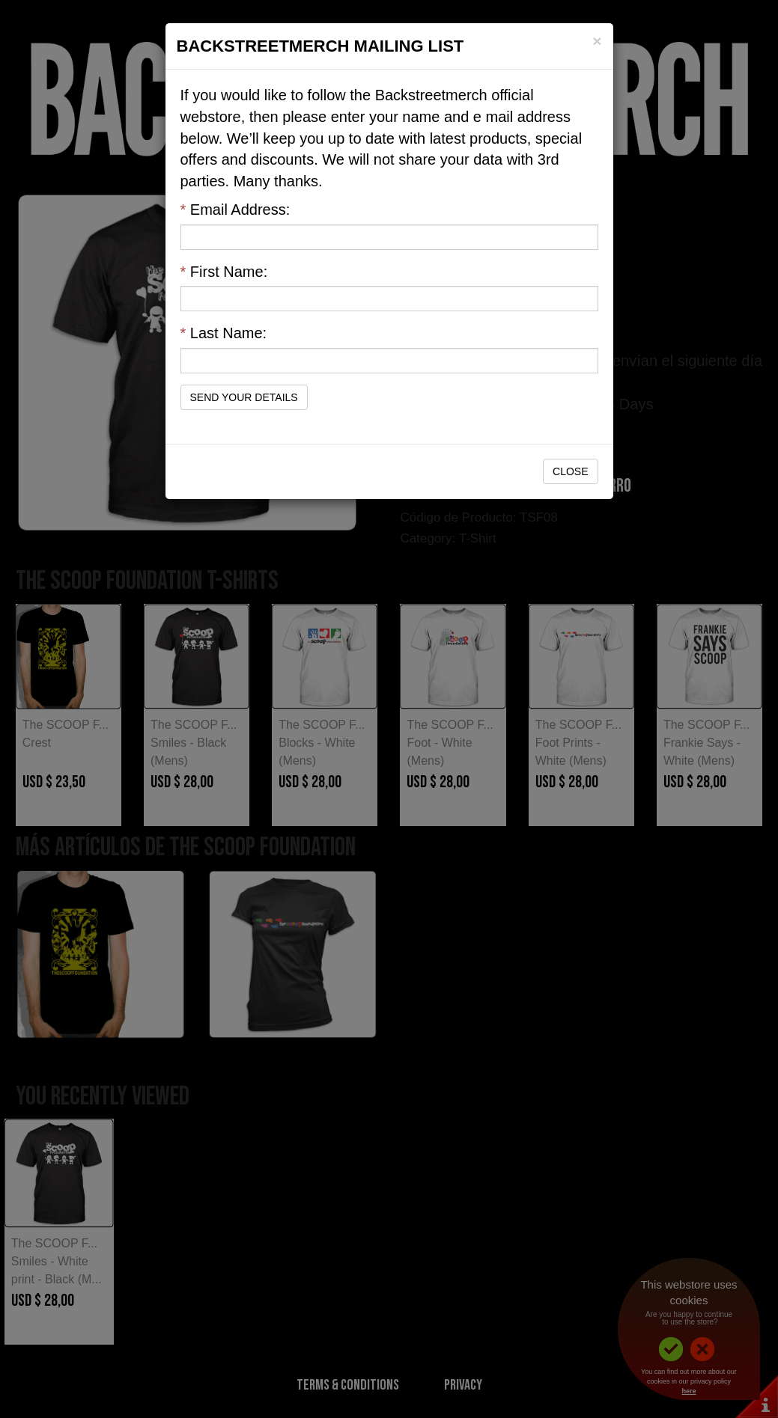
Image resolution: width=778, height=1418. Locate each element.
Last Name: (223, 333)
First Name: (224, 271)
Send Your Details (244, 397)
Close (570, 471)
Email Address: (235, 209)
